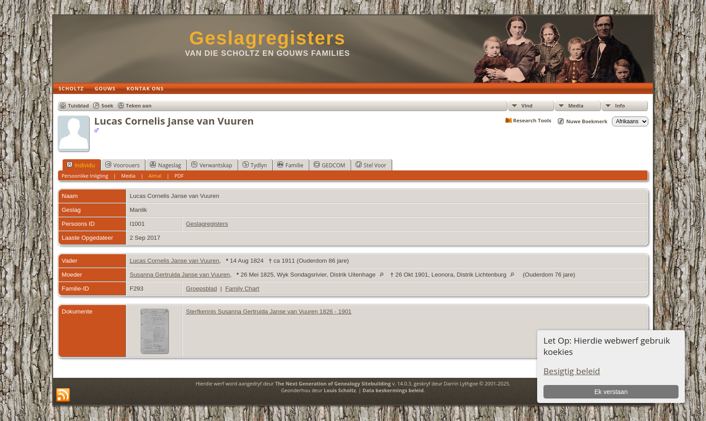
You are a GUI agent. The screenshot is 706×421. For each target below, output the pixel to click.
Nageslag (165, 165)
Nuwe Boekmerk (586, 121)
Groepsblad (201, 288)
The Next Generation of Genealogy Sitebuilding (333, 383)
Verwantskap (211, 165)
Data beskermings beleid (393, 390)
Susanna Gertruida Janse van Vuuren (180, 274)
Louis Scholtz (340, 390)
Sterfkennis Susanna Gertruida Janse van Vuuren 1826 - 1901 (269, 311)
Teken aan (139, 105)
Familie (290, 165)
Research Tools (532, 120)
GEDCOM (329, 165)
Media (576, 105)
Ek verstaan (611, 391)
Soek (107, 105)
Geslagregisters (267, 38)
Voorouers (122, 165)
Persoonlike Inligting (85, 175)
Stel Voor (371, 165)
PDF (179, 175)
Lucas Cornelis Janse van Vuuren (174, 260)
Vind (527, 105)
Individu (81, 165)
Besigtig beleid (571, 370)
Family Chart (242, 288)
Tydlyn (255, 165)
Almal (155, 175)
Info (620, 105)
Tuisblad (78, 105)
